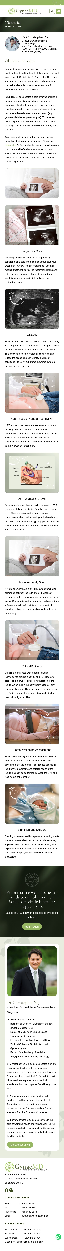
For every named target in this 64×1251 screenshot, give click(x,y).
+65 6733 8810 (29, 1203)
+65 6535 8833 (29, 1212)
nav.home (8, 27)
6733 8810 (23, 912)
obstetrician (10, 145)
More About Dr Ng (20, 1144)
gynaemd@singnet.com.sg (35, 1216)
